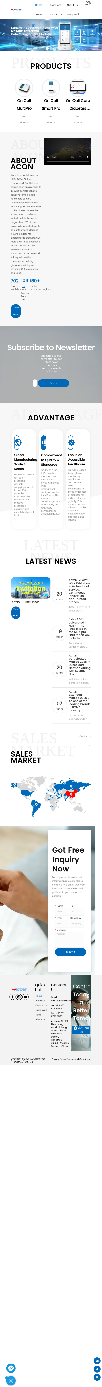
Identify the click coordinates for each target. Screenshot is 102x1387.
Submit (53, 383)
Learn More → (24, 119)
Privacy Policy (59, 1059)
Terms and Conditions (79, 1059)
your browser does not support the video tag (67, 151)
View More (16, 612)
